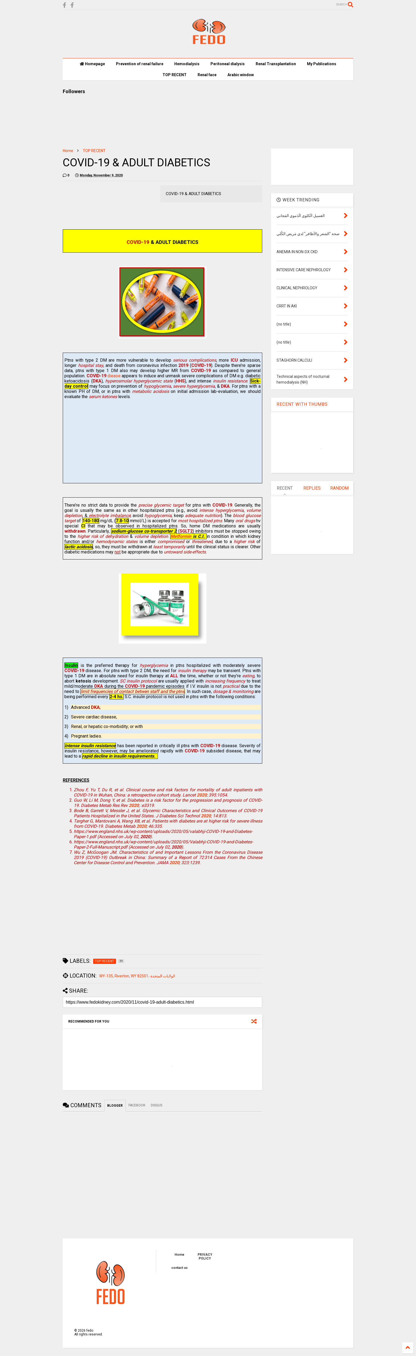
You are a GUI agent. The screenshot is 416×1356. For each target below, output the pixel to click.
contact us (179, 1268)
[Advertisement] (162, 443)
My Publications (321, 64)
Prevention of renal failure (139, 64)
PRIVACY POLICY (205, 1256)
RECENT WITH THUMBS (302, 404)
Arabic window (240, 75)
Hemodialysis (187, 64)
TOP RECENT (175, 75)
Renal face (207, 75)
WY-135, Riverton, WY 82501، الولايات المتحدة (137, 976)
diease (104, 375)
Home (68, 151)
